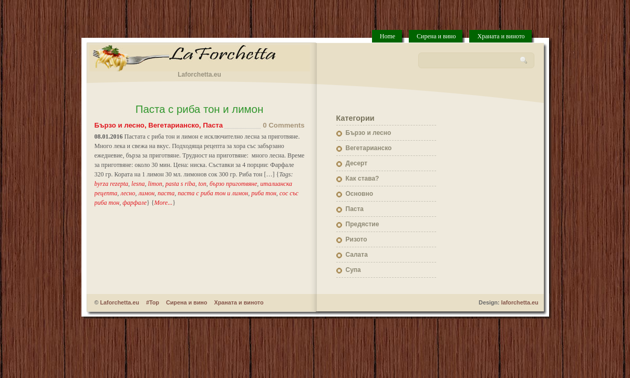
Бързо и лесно (119, 125)
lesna (137, 183)
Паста (213, 125)
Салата (357, 254)
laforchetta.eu (520, 302)
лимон (146, 193)
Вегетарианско (173, 125)
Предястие (362, 224)
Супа (353, 270)
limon (155, 183)
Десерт (357, 163)
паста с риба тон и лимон (213, 193)
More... (163, 202)
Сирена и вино (436, 36)
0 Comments (283, 125)
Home (387, 36)
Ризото (356, 239)
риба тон (263, 193)
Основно (360, 193)
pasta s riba (180, 183)
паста (166, 193)
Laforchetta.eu (119, 302)
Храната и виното (500, 36)
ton (202, 183)
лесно (127, 193)
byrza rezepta (112, 183)
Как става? (362, 178)
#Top (152, 302)
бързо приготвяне (233, 183)
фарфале (134, 202)
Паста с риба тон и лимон (199, 109)
